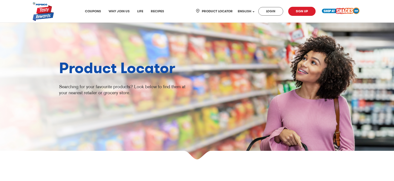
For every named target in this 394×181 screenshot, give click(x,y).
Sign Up (302, 11)
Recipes (157, 11)
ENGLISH (246, 11)
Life (140, 11)
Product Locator (217, 11)
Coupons (93, 11)
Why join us (119, 11)
